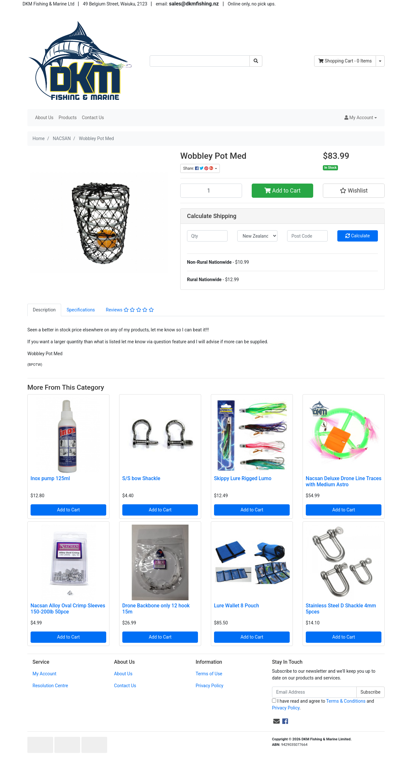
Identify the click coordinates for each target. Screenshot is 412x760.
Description (44, 309)
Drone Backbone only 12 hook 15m (156, 609)
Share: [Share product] (198, 168)
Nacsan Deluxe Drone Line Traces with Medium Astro (343, 481)
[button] (360, 118)
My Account (44, 673)
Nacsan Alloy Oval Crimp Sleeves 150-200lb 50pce (68, 609)
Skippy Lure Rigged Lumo (242, 478)
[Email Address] (314, 692)
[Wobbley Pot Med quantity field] (211, 191)
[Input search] (200, 61)
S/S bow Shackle (141, 478)
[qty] (207, 236)
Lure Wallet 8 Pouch (236, 606)
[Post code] (307, 236)
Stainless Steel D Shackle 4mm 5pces (341, 609)
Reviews (130, 309)
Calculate (357, 235)
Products (68, 117)
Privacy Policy (209, 685)
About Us (44, 117)
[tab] (44, 310)
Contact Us (93, 117)
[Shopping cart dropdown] (380, 61)
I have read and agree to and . (323, 704)
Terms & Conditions (345, 701)
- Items (345, 60)
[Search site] (255, 61)
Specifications (81, 309)
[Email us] (276, 721)
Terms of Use (209, 673)
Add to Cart (282, 190)
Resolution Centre (50, 685)
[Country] (257, 236)
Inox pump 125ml (50, 478)
